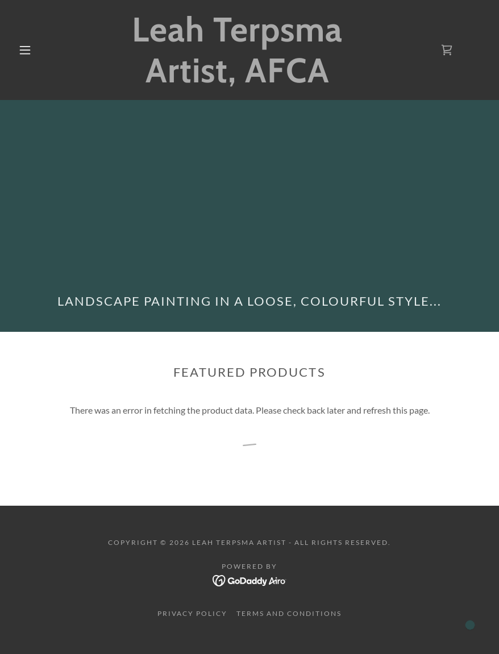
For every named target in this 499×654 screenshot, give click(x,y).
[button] (25, 50)
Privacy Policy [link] (192, 613)
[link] (237, 78)
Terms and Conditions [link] (289, 613)
